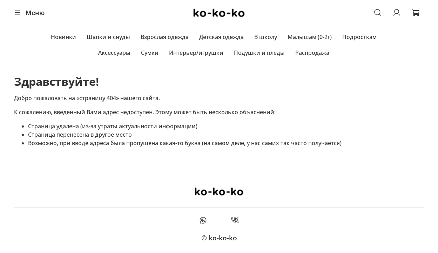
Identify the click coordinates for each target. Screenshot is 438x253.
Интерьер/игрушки (196, 53)
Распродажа (312, 53)
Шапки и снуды (108, 37)
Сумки (150, 53)
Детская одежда (221, 37)
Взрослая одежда (165, 37)
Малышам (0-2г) (310, 37)
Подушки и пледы (259, 53)
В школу (265, 37)
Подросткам (359, 37)
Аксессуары (114, 53)
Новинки (63, 37)
